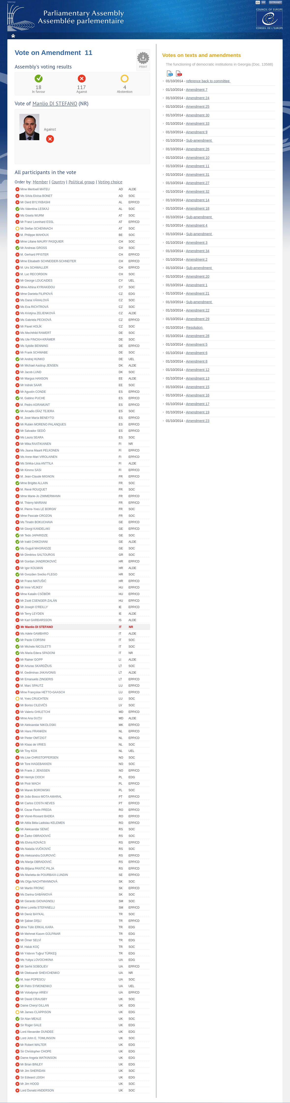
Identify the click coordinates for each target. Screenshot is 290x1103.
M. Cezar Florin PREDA (36, 810)
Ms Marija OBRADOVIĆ (36, 862)
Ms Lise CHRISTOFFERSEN (39, 757)
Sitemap (11, 2)
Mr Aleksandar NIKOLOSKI (38, 725)
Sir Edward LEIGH (32, 1077)
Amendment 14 (197, 200)
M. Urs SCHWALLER (34, 267)
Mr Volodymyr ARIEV (34, 992)
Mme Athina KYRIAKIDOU (37, 287)
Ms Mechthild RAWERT (35, 333)
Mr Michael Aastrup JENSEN (39, 365)
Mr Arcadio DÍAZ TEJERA (37, 411)
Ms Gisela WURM (32, 215)
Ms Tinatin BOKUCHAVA (36, 522)
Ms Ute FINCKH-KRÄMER (37, 339)
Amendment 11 (197, 166)
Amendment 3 (196, 243)
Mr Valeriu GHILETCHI (35, 712)
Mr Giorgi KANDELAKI (35, 529)
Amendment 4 (196, 225)
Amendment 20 (197, 276)
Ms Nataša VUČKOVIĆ (35, 849)
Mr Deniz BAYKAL (32, 914)
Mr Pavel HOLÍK (31, 326)
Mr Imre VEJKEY (31, 587)
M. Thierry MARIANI (33, 502)
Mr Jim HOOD (29, 1084)
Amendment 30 (197, 115)
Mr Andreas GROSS (33, 248)
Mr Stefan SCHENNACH (36, 228)
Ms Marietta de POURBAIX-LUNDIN (44, 875)
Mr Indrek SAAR (31, 385)
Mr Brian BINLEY (31, 1064)
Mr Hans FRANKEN (33, 731)
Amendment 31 (197, 175)
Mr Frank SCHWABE (34, 352)
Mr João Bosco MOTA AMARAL (41, 796)
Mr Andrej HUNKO (32, 359)
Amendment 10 (197, 158)
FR (263, 2)
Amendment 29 (197, 319)
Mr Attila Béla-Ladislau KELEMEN (42, 823)
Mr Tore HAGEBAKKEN (35, 764)
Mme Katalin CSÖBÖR (35, 594)
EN (258, 2)
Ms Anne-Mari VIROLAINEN (38, 457)
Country (58, 182)
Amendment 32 (197, 191)
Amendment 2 (196, 259)
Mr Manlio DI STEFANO (37, 627)
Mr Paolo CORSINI (32, 640)
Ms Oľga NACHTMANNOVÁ (39, 881)
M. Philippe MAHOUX (34, 235)
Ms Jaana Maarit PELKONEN (39, 450)
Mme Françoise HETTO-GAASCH (42, 692)
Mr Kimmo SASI (30, 470)
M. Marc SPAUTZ (31, 685)
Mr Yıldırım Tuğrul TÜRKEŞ (38, 953)
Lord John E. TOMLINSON (37, 1038)
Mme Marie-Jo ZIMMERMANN (40, 496)
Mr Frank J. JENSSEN (35, 770)
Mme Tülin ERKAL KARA (36, 927)
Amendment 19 (197, 412)
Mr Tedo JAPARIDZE (34, 535)
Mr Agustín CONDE (33, 392)
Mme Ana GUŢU (31, 718)
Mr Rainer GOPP (31, 659)
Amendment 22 (197, 310)
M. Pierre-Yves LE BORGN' (38, 509)
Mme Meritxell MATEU (35, 189)
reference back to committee (208, 81)
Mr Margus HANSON (34, 378)
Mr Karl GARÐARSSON (36, 620)
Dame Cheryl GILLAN (34, 1005)
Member (40, 182)
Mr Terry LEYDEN (32, 613)
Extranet (275, 2)
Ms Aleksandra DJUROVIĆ (38, 855)
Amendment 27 (197, 183)
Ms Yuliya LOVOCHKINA (36, 960)
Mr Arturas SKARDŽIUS (36, 666)
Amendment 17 (197, 404)
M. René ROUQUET (33, 489)
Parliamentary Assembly (66, 17)
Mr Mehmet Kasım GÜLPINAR (40, 934)
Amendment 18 (197, 208)
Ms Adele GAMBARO (34, 633)
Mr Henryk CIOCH (32, 777)
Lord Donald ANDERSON (37, 1090)
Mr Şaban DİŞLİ (30, 921)
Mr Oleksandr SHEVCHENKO (39, 973)
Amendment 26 (197, 149)
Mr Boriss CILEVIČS (33, 705)
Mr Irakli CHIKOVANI (34, 542)
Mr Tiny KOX (28, 751)
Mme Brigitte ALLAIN (34, 483)
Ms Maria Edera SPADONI (37, 653)
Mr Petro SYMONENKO (36, 986)
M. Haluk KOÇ (29, 947)
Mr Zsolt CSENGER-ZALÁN (38, 600)
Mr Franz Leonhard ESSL (37, 222)
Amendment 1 (196, 285)
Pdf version (179, 73)
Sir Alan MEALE (30, 1019)
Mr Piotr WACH (30, 783)
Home (12, 36)
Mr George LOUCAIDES (36, 280)
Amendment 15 (197, 387)
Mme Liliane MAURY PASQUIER (41, 241)
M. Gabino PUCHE (32, 398)
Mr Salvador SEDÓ (32, 431)
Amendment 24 (197, 98)
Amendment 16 (197, 395)
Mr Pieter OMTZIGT (33, 738)
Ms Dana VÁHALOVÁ (34, 300)
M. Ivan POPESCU (32, 979)
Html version (170, 73)
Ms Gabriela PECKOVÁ (35, 320)
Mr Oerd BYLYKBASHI (35, 202)
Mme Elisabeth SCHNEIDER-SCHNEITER (48, 261)
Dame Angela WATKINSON (38, 1058)
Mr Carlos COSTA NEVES (37, 803)
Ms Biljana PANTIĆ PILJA (37, 868)
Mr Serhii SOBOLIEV (34, 966)
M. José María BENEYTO (37, 418)
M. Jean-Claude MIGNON (37, 476)
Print (143, 66)
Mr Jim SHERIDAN (32, 1071)
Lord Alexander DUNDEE (37, 1032)
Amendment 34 (197, 251)
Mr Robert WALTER (33, 1045)
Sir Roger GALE (31, 1025)
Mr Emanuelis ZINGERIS (36, 679)
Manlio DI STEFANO (54, 103)
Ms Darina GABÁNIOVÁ (36, 894)
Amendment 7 (196, 90)
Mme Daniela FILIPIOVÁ (36, 294)
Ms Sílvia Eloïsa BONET (36, 196)
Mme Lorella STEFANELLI (37, 907)
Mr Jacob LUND (30, 372)
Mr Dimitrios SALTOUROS (37, 555)
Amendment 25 (197, 107)
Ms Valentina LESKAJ (34, 209)
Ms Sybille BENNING (34, 346)
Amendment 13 (197, 378)
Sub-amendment (199, 140)
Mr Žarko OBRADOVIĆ (35, 836)
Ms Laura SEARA (32, 437)
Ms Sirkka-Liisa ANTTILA (36, 463)
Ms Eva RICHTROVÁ (34, 307)
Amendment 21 (197, 293)
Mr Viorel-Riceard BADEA (37, 816)
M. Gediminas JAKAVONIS (38, 672)
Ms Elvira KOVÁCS (33, 842)
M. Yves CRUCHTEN (34, 698)
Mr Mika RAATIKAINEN (35, 444)
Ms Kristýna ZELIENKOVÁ (37, 313)
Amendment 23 (197, 421)
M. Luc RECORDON (33, 274)
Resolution (194, 327)
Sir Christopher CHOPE (35, 1051)
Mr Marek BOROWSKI (35, 790)
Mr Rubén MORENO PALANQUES (43, 424)
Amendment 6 (196, 353)
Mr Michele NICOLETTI (35, 646)
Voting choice (110, 182)
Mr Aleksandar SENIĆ (34, 829)
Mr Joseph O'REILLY (34, 607)
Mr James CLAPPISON (35, 1012)
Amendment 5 (196, 344)
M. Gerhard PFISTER (34, 254)
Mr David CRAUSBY (33, 999)
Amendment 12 (197, 370)
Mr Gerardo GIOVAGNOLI (37, 901)
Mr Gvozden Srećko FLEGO (38, 574)
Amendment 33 (197, 123)
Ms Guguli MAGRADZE (35, 548)
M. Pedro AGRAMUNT (35, 405)
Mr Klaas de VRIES (33, 744)
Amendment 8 (196, 361)
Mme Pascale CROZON (36, 515)
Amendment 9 (196, 132)
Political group (82, 182)
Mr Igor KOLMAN (31, 568)
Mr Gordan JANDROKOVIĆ (38, 561)
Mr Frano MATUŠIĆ (33, 581)
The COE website (270, 18)
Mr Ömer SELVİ (30, 940)
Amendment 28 (197, 336)
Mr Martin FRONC (32, 888)
